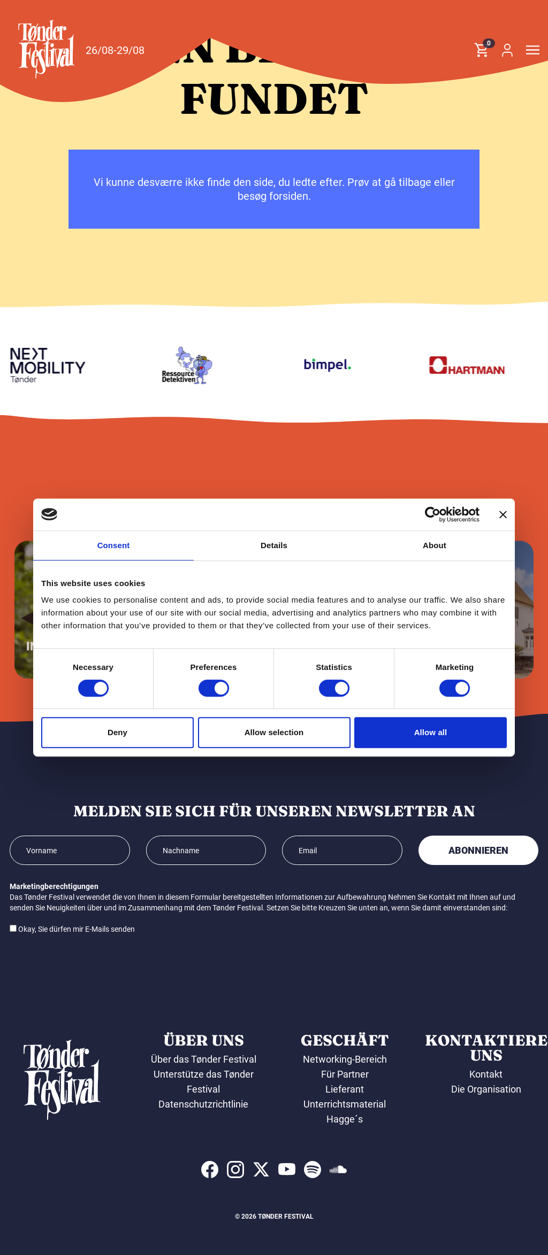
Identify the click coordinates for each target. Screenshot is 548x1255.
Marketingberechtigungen (54, 886)
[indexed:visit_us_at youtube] (286, 1169)
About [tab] (434, 545)
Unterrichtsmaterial (344, 1104)
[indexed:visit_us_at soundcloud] (338, 1169)
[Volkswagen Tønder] (52, 365)
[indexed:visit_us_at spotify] (312, 1169)
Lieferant (344, 1089)
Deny (117, 732)
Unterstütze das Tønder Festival (204, 1082)
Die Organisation (486, 1089)
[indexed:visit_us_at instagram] (235, 1169)
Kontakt (486, 1074)
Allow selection (274, 732)
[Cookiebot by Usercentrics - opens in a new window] (433, 514)
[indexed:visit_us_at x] (261, 1169)
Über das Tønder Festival (203, 1059)
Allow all (430, 732)
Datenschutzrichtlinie (203, 1104)
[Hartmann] (471, 365)
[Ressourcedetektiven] (192, 365)
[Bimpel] (331, 365)
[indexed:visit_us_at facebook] (209, 1169)
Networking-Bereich (345, 1059)
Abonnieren (478, 850)
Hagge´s (344, 1119)
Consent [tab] (113, 545)
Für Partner (345, 1074)
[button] (46, 49)
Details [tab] (274, 545)
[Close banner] (503, 514)
